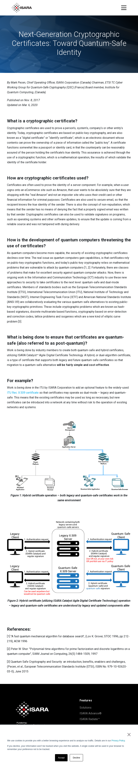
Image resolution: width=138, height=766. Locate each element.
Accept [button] (61, 757)
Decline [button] (76, 757)
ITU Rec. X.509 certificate (23, 392)
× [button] (129, 734)
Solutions (85, 707)
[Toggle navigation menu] (123, 8)
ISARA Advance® (91, 713)
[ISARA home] (22, 8)
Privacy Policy (118, 740)
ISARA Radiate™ (90, 719)
